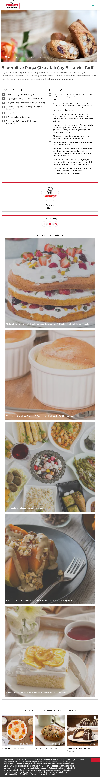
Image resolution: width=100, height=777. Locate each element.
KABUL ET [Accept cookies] (95, 760)
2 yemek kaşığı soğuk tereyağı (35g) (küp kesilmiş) (24, 108)
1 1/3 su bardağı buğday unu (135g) (21, 94)
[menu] (93, 5)
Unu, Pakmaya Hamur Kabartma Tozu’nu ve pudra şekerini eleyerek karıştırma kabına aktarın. (72, 96)
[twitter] (50, 224)
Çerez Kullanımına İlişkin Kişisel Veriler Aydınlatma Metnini (35, 773)
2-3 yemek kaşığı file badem (18, 117)
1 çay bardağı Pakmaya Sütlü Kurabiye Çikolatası (23, 122)
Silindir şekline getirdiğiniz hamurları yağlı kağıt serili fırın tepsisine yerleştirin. (71, 137)
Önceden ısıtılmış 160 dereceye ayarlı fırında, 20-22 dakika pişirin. (72, 143)
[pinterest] (55, 224)
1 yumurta (10, 113)
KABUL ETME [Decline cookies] (84, 760)
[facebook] (44, 224)
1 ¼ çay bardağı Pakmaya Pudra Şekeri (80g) (25, 103)
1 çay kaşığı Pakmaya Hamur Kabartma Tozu (25, 98)
